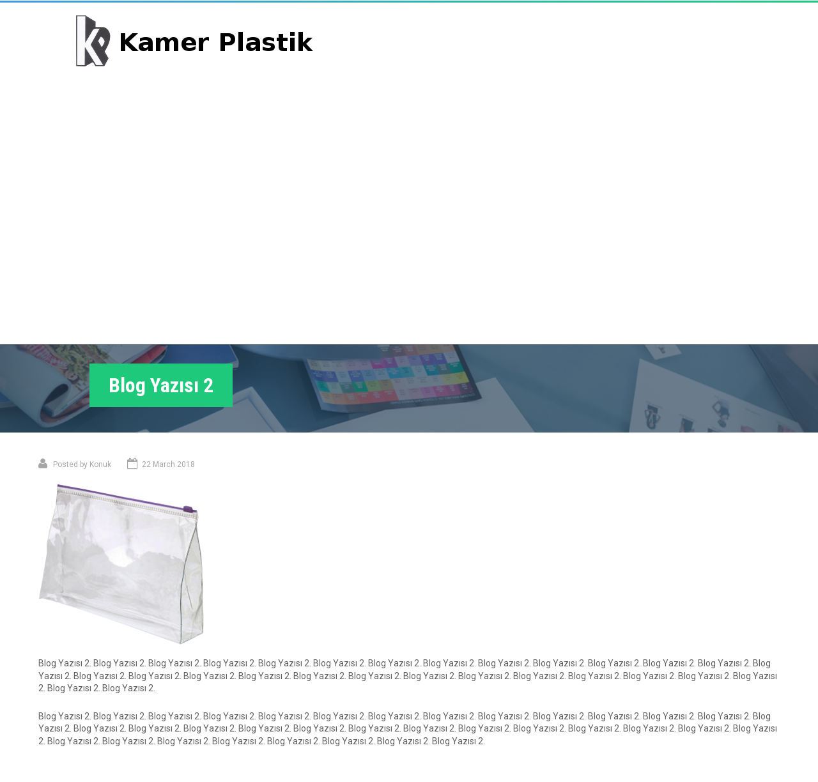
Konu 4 (436, 745)
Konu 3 (436, 725)
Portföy (573, 53)
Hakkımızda (641, 53)
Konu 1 (78, 582)
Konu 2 (436, 705)
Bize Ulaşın (717, 53)
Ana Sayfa (507, 53)
